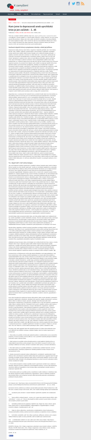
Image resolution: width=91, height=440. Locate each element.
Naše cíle (26, 14)
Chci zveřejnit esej (35, 14)
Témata (19, 14)
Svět (18, 22)
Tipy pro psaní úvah (48, 14)
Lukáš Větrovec (27, 32)
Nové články (11, 14)
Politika (14, 22)
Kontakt (65, 14)
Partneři (58, 14)
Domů (10, 22)
